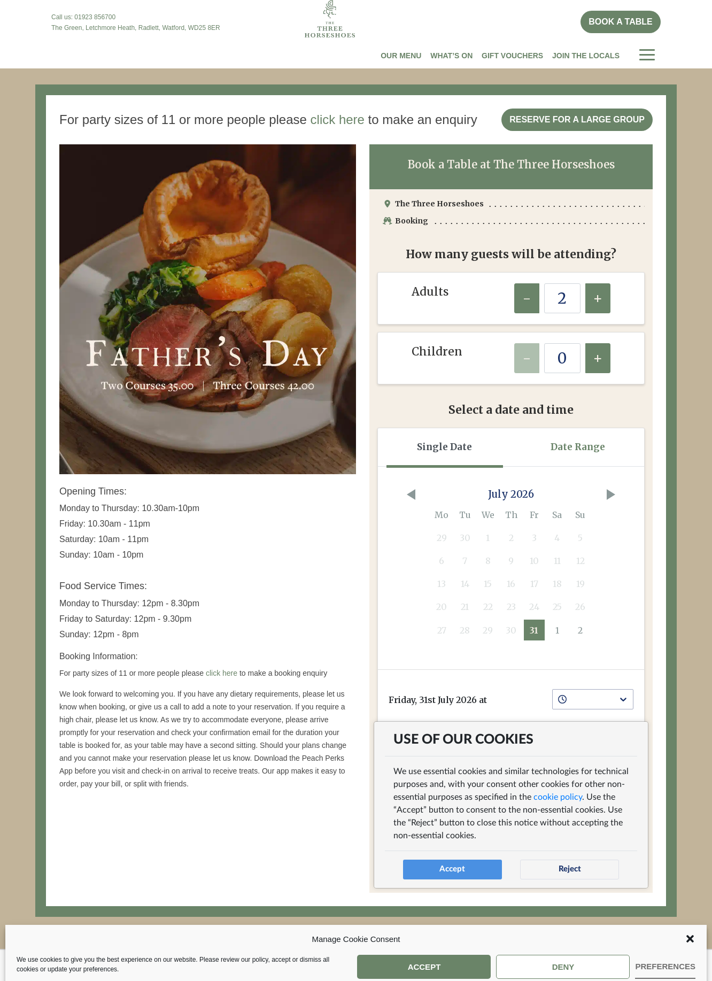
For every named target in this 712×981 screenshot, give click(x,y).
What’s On (451, 55)
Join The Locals (586, 55)
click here (338, 119)
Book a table (620, 21)
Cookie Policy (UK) (510, 964)
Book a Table (190, 964)
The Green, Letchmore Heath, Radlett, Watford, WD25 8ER (135, 28)
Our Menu (401, 55)
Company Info (339, 964)
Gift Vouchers (512, 55)
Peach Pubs (264, 964)
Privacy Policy (420, 964)
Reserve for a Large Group (577, 119)
